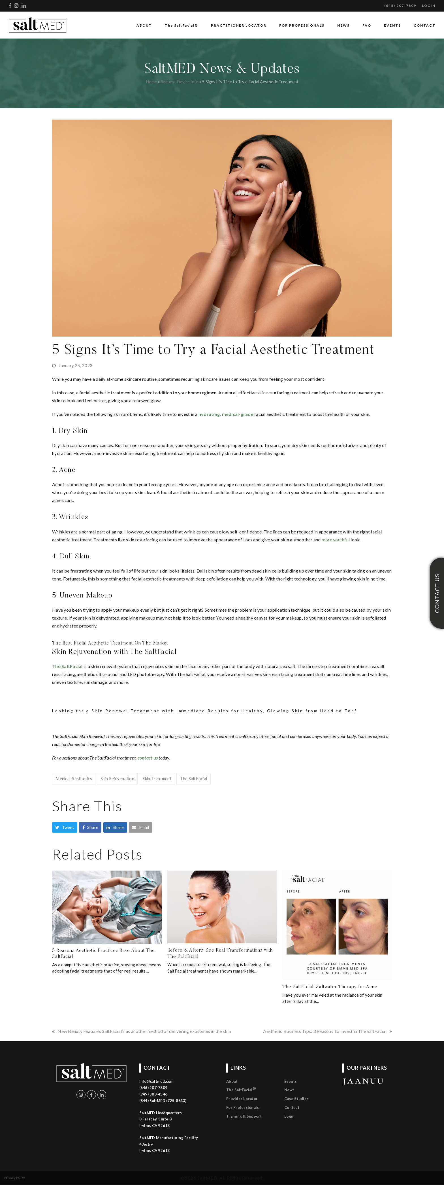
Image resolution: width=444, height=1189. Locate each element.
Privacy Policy (14, 1178)
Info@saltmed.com (156, 1081)
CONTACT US (437, 593)
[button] (64, 827)
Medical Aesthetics (74, 778)
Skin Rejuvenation (117, 778)
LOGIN (429, 5)
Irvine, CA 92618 (154, 1150)
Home (151, 81)
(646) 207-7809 (400, 5)
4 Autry (146, 1144)
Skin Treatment (157, 778)
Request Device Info (179, 81)
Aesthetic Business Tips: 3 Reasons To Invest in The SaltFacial (327, 1031)
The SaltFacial (193, 778)
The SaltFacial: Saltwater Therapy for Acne (329, 987)
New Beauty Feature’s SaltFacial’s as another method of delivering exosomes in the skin (141, 1031)
